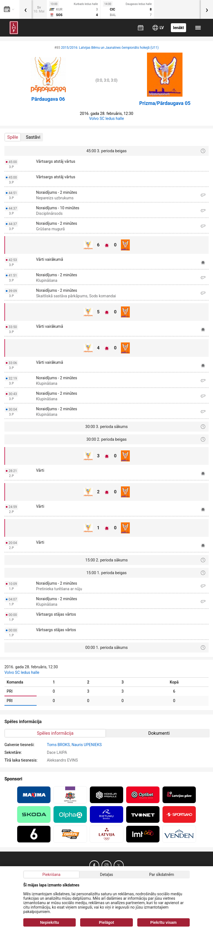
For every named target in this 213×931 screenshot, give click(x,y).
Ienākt (178, 27)
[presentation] (25, 9)
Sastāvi (33, 137)
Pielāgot (106, 922)
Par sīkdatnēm (161, 874)
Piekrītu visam (163, 922)
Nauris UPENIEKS (87, 744)
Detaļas (106, 874)
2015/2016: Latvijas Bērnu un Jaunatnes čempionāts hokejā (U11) (110, 48)
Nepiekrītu (49, 922)
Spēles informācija (55, 733)
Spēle (12, 137)
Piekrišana (51, 874)
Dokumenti (158, 733)
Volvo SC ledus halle (106, 118)
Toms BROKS (58, 744)
